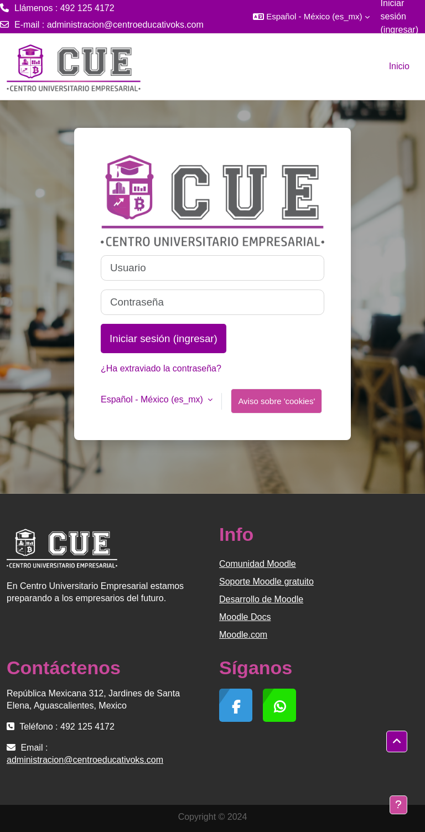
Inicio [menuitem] (399, 66)
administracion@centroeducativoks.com (125, 24)
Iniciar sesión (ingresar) (163, 338)
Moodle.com (243, 634)
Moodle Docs (245, 617)
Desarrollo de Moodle (261, 599)
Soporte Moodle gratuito (266, 581)
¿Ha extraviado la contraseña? (161, 368)
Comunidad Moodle (257, 564)
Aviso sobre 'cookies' (276, 401)
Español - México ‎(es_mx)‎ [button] (153, 399)
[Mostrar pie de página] (398, 804)
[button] (311, 16)
